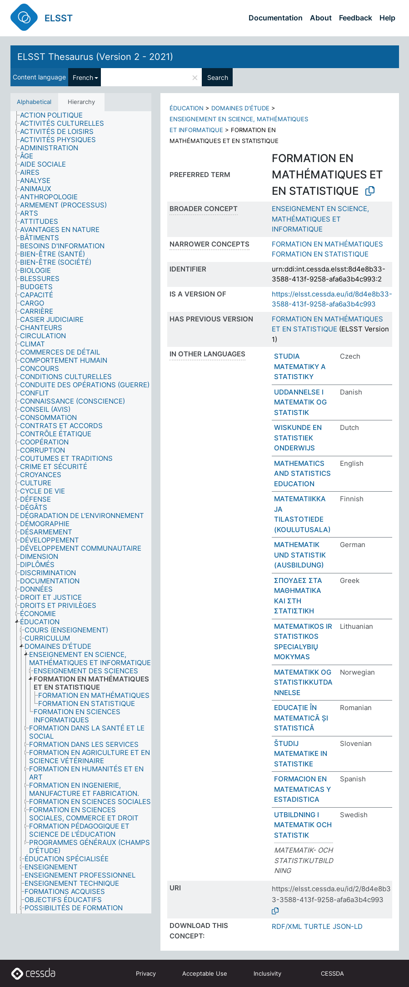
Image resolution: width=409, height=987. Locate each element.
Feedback (355, 17)
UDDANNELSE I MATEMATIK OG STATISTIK (300, 402)
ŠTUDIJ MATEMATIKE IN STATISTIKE (300, 753)
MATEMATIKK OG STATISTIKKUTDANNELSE (303, 682)
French (83, 77)
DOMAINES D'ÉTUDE (240, 108)
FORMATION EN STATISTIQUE (320, 254)
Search (217, 77)
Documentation (276, 17)
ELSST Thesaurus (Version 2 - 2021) (95, 56)
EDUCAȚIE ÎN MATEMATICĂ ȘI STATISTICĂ (301, 717)
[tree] (80, 512)
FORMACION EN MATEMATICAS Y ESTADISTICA (302, 789)
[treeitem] (55, 115)
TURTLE (317, 926)
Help (387, 17)
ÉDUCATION (187, 108)
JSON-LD (348, 926)
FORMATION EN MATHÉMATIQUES (327, 244)
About (321, 17)
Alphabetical (34, 101)
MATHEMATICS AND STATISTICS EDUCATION (302, 473)
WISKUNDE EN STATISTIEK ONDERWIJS (298, 437)
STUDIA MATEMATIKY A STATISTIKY (300, 366)
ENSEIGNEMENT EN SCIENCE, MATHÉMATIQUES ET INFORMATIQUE (320, 218)
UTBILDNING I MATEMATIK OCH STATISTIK (303, 824)
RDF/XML (287, 926)
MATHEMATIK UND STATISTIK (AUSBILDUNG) (300, 554)
